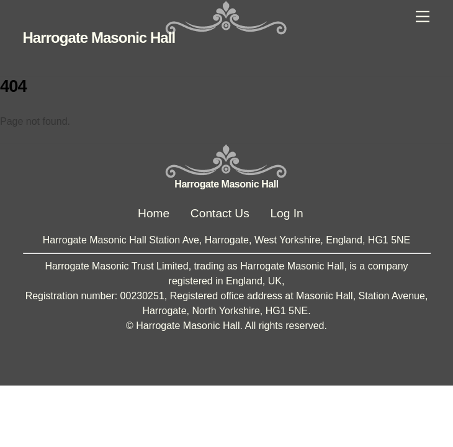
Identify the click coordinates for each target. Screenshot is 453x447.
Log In (286, 213)
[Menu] (422, 17)
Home (153, 213)
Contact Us (220, 213)
